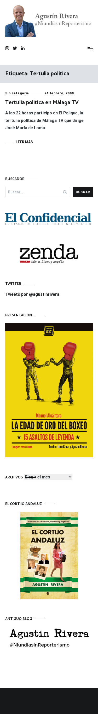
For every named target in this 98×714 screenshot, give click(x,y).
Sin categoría (17, 93)
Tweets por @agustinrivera (32, 294)
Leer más (24, 142)
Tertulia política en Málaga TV (42, 102)
